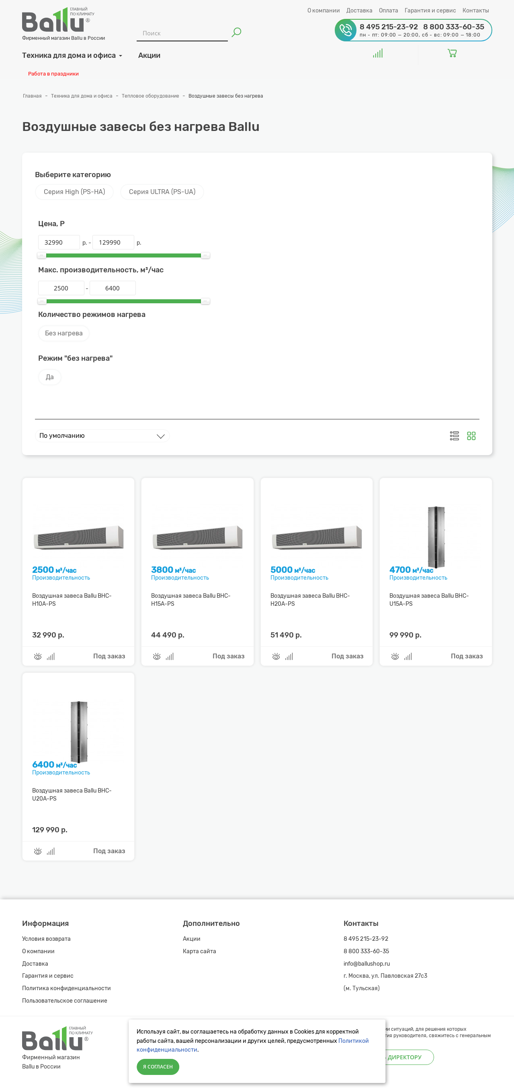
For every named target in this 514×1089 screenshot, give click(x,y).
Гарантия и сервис (430, 10)
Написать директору (389, 1057)
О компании (323, 10)
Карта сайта (199, 951)
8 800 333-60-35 (366, 951)
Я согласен (158, 1066)
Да (50, 377)
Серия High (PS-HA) (74, 192)
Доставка (359, 10)
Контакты (476, 10)
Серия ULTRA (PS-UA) (162, 192)
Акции (192, 939)
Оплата (388, 10)
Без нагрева (64, 333)
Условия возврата (46, 939)
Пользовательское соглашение (64, 1000)
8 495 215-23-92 (366, 939)
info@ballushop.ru (367, 963)
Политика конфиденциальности (66, 988)
